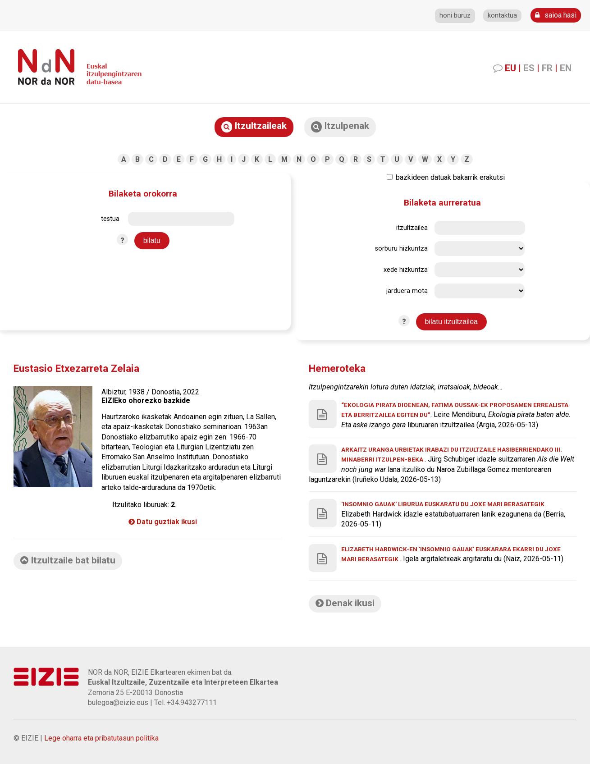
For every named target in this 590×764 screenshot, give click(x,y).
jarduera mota (407, 291)
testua (110, 219)
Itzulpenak (340, 126)
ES (529, 68)
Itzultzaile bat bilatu (67, 560)
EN (566, 68)
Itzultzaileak (254, 126)
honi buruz (455, 15)
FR (547, 68)
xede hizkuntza (406, 270)
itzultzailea (412, 228)
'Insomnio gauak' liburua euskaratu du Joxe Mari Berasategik (442, 504)
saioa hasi (555, 15)
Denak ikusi (345, 603)
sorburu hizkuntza (401, 248)
